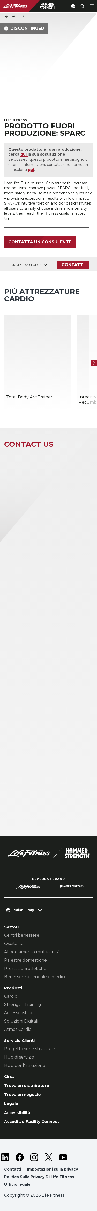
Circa (9, 1076)
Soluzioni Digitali (21, 1021)
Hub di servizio (19, 1057)
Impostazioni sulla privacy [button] (52, 1169)
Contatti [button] (12, 1169)
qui (24, 154)
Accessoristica (18, 1012)
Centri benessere (21, 935)
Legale (11, 1103)
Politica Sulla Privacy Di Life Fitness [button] (39, 1176)
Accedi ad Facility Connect (31, 1121)
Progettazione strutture (29, 1048)
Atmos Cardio (18, 1029)
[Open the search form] (82, 6)
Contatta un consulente (39, 242)
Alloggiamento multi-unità (31, 951)
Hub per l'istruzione (24, 1065)
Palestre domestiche (25, 960)
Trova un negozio (22, 1094)
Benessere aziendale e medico (35, 976)
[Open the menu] (92, 6)
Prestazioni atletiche (25, 968)
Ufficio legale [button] (17, 1184)
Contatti (73, 264)
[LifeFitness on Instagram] (34, 1157)
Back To (15, 16)
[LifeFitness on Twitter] (48, 1157)
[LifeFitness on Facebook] (20, 1157)
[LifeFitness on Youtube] (63, 1157)
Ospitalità (14, 943)
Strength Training (22, 1004)
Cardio (10, 996)
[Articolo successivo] (94, 363)
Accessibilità (17, 1112)
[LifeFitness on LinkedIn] (5, 1157)
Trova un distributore (26, 1085)
